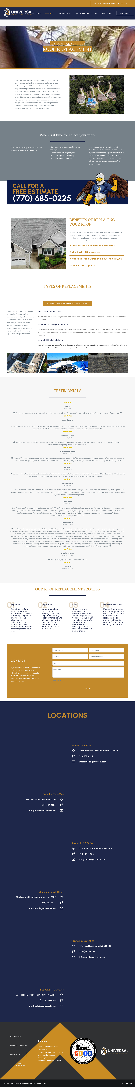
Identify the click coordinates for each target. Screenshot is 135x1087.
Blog (95, 13)
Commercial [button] (66, 13)
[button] (73, 757)
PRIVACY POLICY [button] (16, 1054)
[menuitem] (110, 3)
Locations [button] (107, 13)
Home (39, 13)
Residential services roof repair (50, 1052)
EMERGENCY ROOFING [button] (18, 1045)
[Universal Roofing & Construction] (19, 12)
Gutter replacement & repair (49, 1060)
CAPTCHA (56, 680)
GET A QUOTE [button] (15, 1036)
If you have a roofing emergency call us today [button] (67, 303)
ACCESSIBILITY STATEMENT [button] (21, 1064)
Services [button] (50, 13)
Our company (82, 13)
